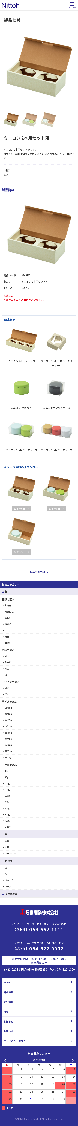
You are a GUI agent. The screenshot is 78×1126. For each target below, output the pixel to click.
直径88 (7, 745)
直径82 (7, 732)
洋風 (6, 694)
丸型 (6, 668)
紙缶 (6, 636)
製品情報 (8, 992)
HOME (7, 982)
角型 (6, 674)
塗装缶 (7, 618)
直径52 (7, 707)
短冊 (6, 867)
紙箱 (6, 174)
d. (62, 1118)
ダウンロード (21, 508)
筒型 (6, 656)
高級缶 (7, 624)
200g (6, 802)
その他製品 (9, 893)
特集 (6, 1011)
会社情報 (8, 1002)
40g (5, 770)
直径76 (7, 726)
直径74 (7, 720)
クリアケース (10, 853)
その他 (7, 757)
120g (6, 789)
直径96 (7, 751)
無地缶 (7, 630)
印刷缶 (7, 605)
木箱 (6, 847)
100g (6, 783)
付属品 (7, 860)
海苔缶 (7, 642)
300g (6, 808)
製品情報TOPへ (39, 572)
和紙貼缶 (8, 611)
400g (6, 814)
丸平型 (7, 662)
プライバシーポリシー (16, 1041)
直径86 (7, 738)
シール (7, 886)
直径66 (7, 714)
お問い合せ (10, 1031)
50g (5, 777)
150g (6, 795)
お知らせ (8, 1021)
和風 (6, 688)
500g (6, 820)
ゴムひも (8, 880)
